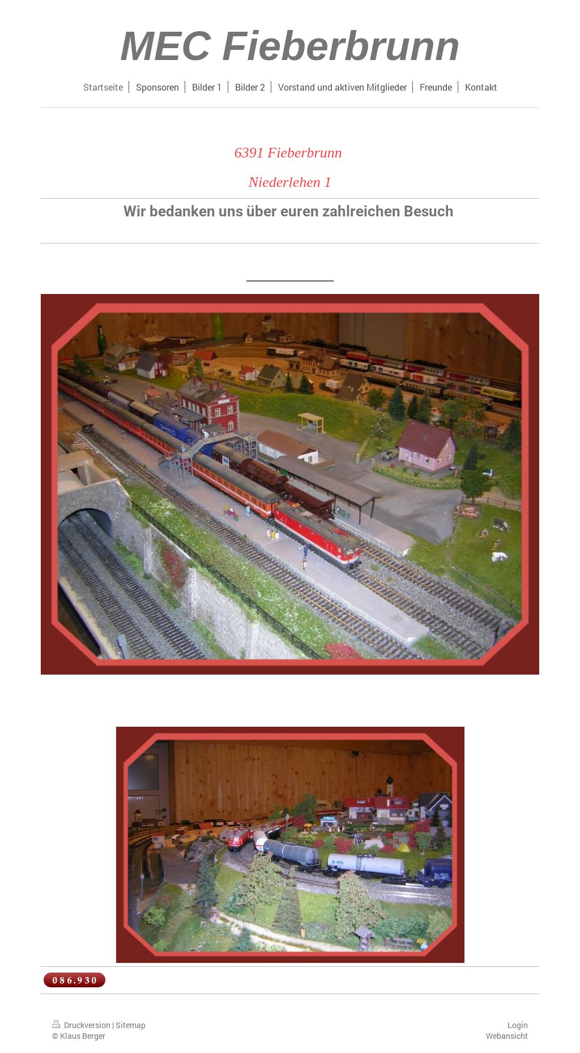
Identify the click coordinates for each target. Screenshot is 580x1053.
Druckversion (82, 1025)
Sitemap (131, 1025)
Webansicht (507, 1035)
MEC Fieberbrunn (290, 46)
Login (518, 1025)
